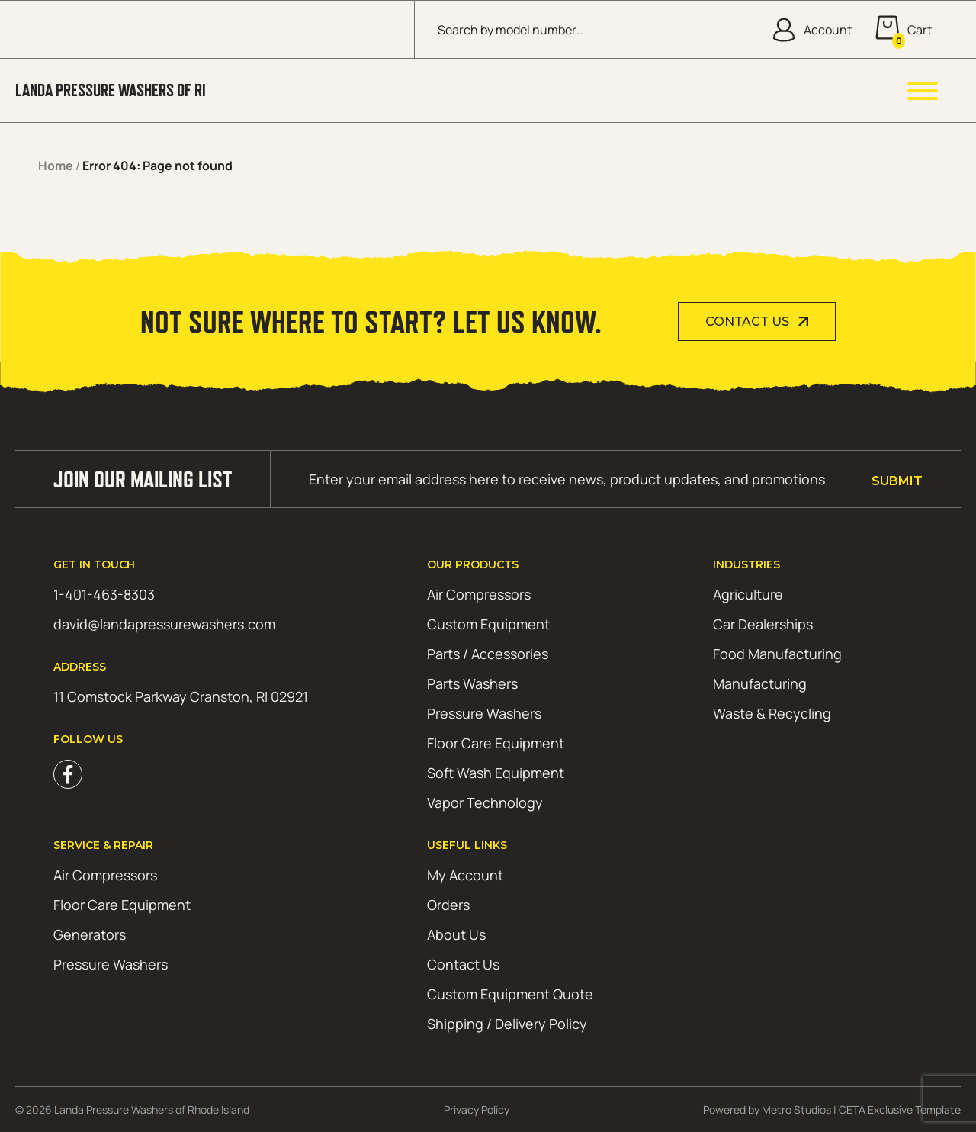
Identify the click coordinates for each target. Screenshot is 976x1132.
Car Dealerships (763, 624)
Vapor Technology (485, 802)
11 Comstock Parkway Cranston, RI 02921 (180, 696)
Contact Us (747, 321)
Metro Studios (796, 1109)
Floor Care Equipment (495, 743)
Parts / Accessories (487, 654)
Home (55, 165)
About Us (456, 934)
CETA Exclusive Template (900, 1109)
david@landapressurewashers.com (164, 624)
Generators (89, 934)
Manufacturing (760, 683)
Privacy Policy (476, 1109)
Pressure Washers (484, 713)
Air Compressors (479, 594)
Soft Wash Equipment (495, 773)
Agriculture (748, 594)
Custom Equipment (488, 624)
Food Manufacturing (777, 654)
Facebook (68, 774)
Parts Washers (472, 683)
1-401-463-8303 (104, 594)
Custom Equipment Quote (510, 994)
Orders (448, 905)
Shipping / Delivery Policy (507, 1024)
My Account (465, 875)
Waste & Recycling (772, 713)
